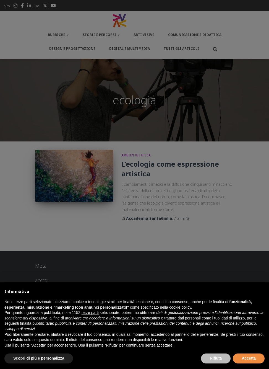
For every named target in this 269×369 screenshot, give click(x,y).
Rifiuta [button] (216, 358)
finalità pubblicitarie (36, 323)
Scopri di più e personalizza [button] (38, 358)
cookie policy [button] (180, 307)
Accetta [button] (249, 358)
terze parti (90, 312)
